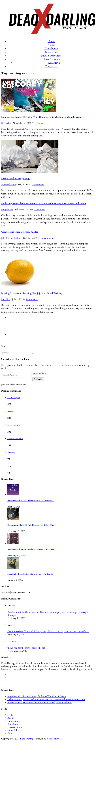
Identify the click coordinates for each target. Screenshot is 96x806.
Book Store (51, 52)
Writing (10, 411)
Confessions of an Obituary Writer (19, 231)
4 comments (32, 299)
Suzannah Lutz (8, 184)
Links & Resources (51, 55)
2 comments (38, 184)
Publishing (11, 452)
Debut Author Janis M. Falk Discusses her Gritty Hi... (30, 525)
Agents (9, 466)
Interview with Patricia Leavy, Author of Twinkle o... (30, 500)
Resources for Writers (15, 439)
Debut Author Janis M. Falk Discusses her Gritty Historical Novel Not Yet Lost (46, 699)
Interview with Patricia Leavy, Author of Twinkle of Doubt (36, 696)
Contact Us (51, 66)
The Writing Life (13, 398)
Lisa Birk (5, 299)
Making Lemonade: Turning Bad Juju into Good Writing (31, 293)
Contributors (51, 48)
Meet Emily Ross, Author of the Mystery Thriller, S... (30, 574)
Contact (11, 733)
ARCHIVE (54, 63)
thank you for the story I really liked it (26, 647)
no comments (47, 238)
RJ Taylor (6, 123)
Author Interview (13, 425)
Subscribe (38, 379)
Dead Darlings (27, 738)
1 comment (38, 123)
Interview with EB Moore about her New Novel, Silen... (31, 549)
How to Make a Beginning (15, 178)
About (51, 45)
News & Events (51, 59)
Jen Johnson (7, 209)
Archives (5, 592)
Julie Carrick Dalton (11, 238)
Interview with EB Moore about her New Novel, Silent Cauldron (39, 702)
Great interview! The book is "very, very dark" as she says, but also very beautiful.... (48, 631)
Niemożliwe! (53, 738)
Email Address (39, 373)
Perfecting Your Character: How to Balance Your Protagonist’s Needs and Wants (43, 203)
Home (51, 41)
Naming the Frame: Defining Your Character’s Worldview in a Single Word (41, 117)
